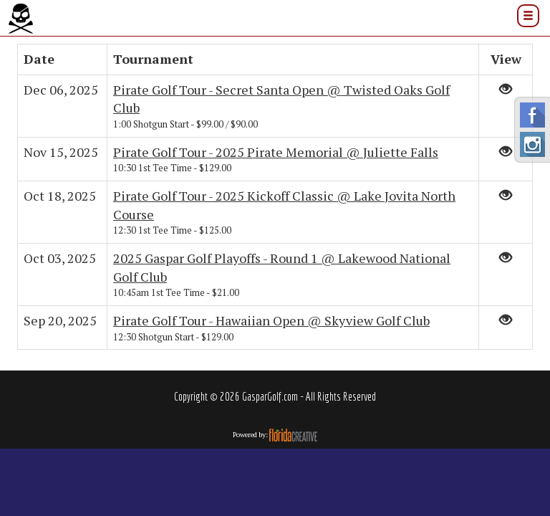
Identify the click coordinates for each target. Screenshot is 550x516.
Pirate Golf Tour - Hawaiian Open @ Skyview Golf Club (271, 320)
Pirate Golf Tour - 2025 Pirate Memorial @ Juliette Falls (275, 152)
